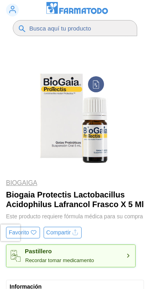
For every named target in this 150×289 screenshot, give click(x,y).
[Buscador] (79, 28)
